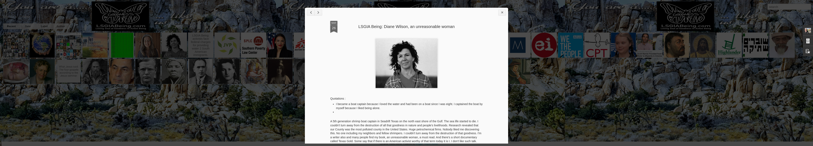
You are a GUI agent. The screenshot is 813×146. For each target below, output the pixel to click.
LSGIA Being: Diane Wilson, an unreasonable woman (406, 26)
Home (25, 16)
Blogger (419, 144)
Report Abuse (431, 144)
